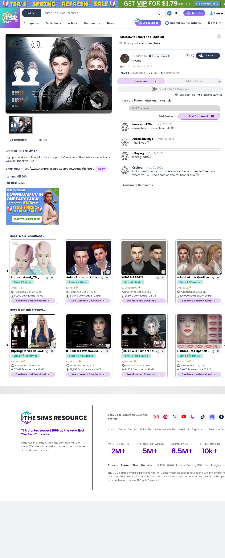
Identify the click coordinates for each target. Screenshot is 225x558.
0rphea (137, 167)
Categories (31, 23)
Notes (43, 140)
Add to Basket (195, 81)
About (111, 429)
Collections (53, 23)
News (110, 23)
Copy (101, 169)
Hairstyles (146, 43)
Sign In (216, 13)
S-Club (136, 60)
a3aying (138, 153)
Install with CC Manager (173, 89)
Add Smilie (165, 116)
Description (18, 140)
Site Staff (183, 429)
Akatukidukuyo (142, 139)
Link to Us (145, 429)
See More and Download (31, 300)
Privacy (113, 465)
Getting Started (127, 429)
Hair (136, 43)
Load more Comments (138, 185)
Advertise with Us (164, 429)
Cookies (146, 465)
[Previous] (8, 271)
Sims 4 (128, 43)
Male (157, 43)
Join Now (197, 13)
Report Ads (199, 429)
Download (141, 81)
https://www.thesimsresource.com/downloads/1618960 (57, 169)
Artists (72, 23)
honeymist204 (142, 124)
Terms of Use (129, 465)
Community (92, 23)
